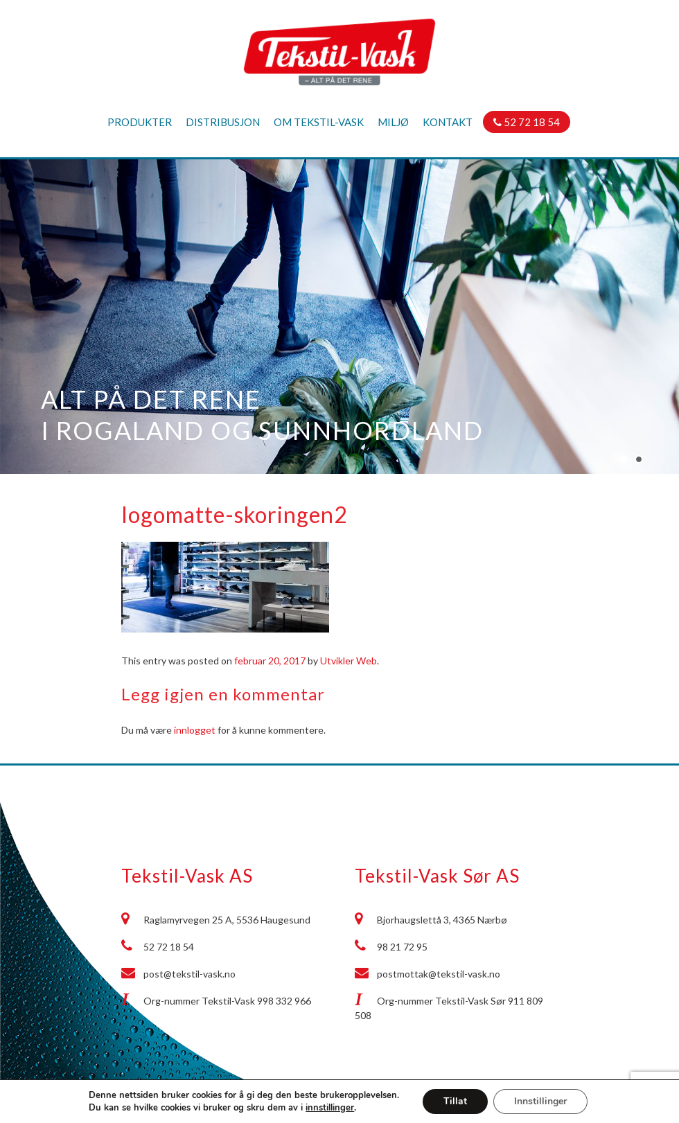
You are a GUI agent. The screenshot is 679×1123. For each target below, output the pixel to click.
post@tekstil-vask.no (189, 974)
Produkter (139, 122)
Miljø (393, 122)
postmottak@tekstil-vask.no (438, 974)
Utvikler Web (348, 660)
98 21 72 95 (402, 947)
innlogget (194, 730)
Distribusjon (223, 122)
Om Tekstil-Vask (319, 122)
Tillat (455, 1101)
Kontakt (448, 122)
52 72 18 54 (526, 122)
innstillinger (330, 1108)
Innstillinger (540, 1101)
